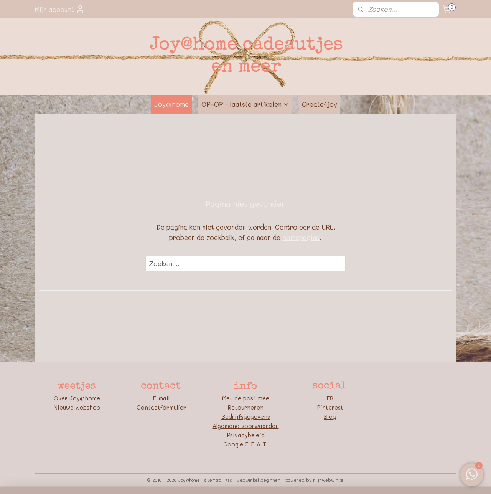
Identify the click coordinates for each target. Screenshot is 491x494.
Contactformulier (161, 407)
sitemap (212, 480)
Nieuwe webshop (77, 407)
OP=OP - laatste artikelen (245, 104)
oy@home (86, 398)
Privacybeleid (246, 435)
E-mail (161, 398)
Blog (330, 416)
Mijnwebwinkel (328, 480)
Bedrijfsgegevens (245, 416)
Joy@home (171, 104)
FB (329, 398)
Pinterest (330, 407)
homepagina (301, 237)
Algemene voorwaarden (246, 426)
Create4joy (319, 104)
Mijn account (60, 9)
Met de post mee (245, 398)
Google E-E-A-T (245, 444)
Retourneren (246, 407)
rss (228, 480)
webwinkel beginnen (258, 480)
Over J (63, 398)
